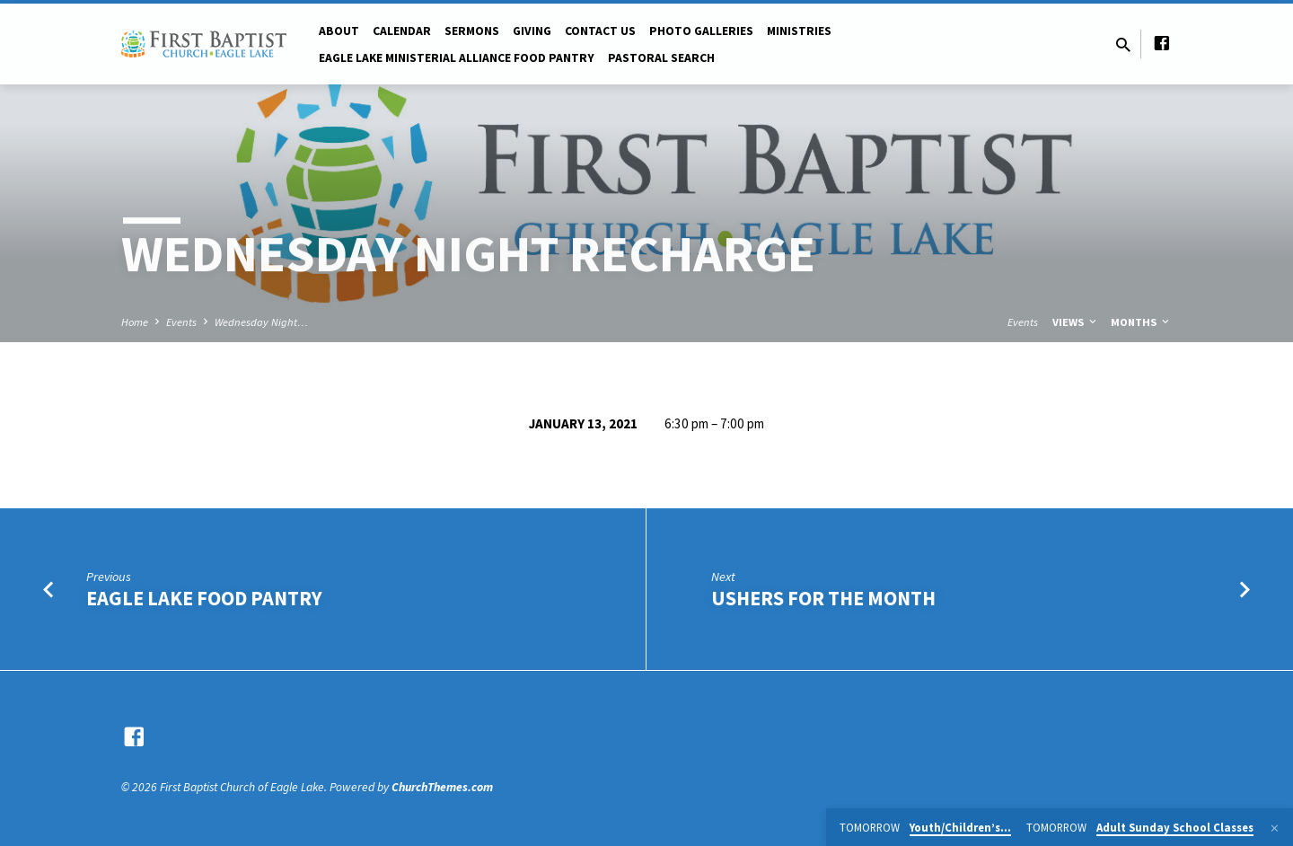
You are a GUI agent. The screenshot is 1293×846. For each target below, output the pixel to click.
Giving (532, 31)
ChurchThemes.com (442, 787)
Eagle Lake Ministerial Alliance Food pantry (456, 58)
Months (1141, 322)
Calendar (402, 31)
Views (1075, 322)
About (339, 31)
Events (181, 322)
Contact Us (600, 31)
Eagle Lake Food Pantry (204, 598)
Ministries (799, 31)
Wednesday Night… (261, 322)
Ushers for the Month (823, 598)
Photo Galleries (701, 31)
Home (134, 322)
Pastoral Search (661, 58)
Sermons (471, 31)
